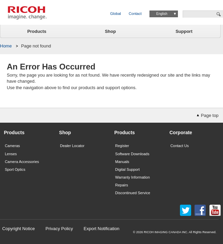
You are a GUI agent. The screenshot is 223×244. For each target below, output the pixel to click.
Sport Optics (15, 169)
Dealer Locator (72, 146)
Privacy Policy (59, 228)
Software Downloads (132, 154)
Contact (135, 14)
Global (115, 14)
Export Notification (102, 228)
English (161, 14)
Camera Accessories (22, 162)
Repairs (121, 185)
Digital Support (127, 169)
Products (36, 31)
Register (122, 146)
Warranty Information (132, 177)
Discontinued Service (132, 193)
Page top (210, 115)
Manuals (122, 162)
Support (184, 31)
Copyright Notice (18, 228)
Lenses (11, 154)
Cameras (12, 146)
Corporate (180, 132)
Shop (110, 31)
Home (6, 45)
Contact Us (179, 146)
